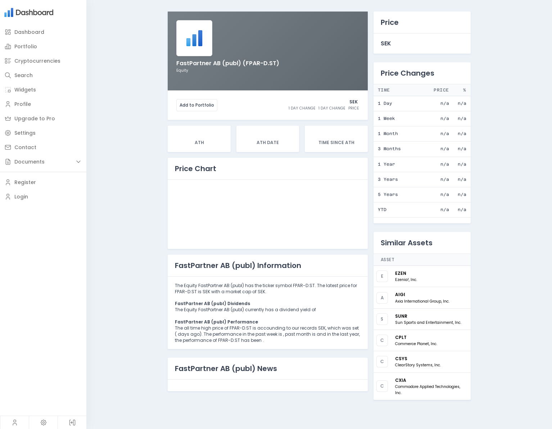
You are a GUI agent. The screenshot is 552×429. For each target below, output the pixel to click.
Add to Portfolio (197, 105)
